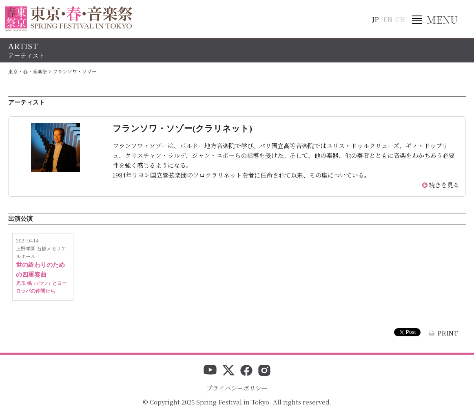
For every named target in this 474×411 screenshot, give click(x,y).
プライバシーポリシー (237, 388)
